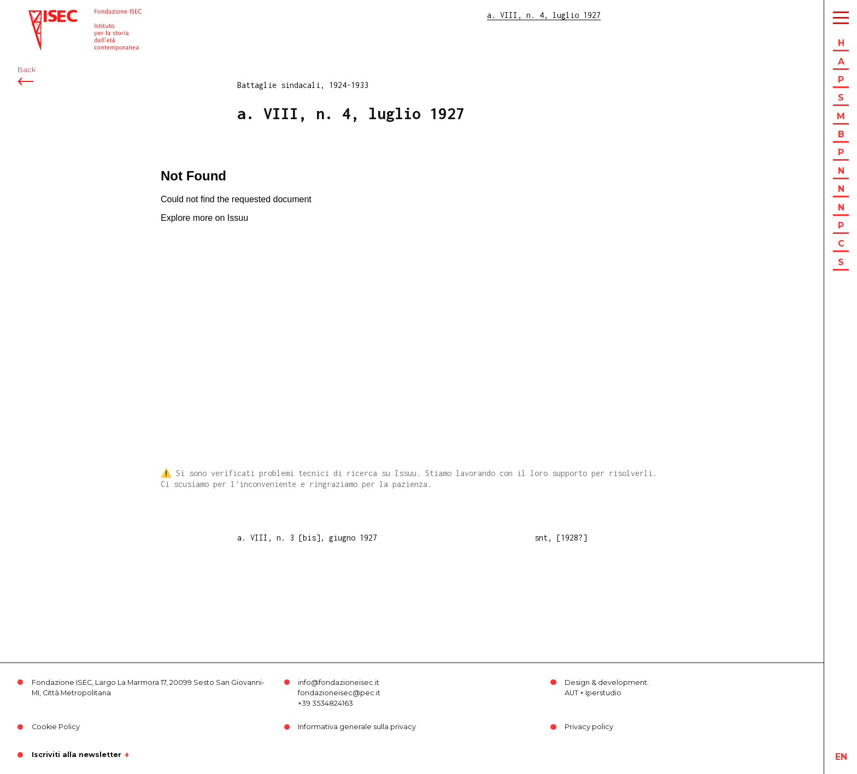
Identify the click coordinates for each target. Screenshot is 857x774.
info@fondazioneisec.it (338, 682)
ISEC (37, 15)
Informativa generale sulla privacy (357, 727)
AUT (571, 693)
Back (26, 70)
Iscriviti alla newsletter (76, 755)
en (841, 757)
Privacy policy (589, 727)
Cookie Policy (56, 727)
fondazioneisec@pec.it (339, 693)
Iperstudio (603, 693)
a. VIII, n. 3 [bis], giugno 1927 (307, 537)
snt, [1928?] (561, 537)
